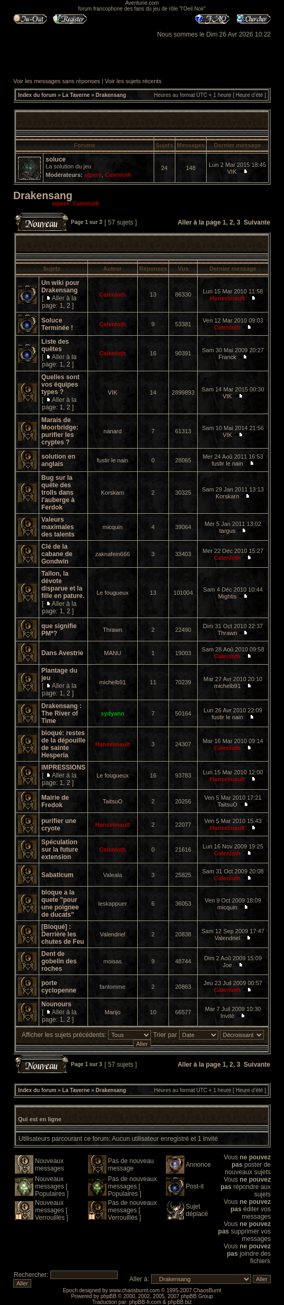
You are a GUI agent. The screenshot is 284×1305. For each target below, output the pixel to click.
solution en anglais (58, 460)
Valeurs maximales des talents (58, 527)
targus (227, 531)
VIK (232, 171)
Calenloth (118, 175)
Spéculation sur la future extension (59, 849)
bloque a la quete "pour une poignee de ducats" (60, 903)
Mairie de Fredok (55, 801)
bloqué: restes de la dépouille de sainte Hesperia (63, 744)
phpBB (109, 1296)
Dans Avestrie (62, 653)
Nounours (56, 1004)
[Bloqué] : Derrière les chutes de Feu (62, 934)
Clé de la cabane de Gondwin (57, 554)
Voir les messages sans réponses (56, 81)
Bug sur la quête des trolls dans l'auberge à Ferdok (58, 492)
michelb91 (112, 682)
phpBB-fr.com (145, 1302)
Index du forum (37, 95)
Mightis (227, 596)
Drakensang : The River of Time (61, 713)
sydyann (113, 713)
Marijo (112, 1012)
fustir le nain (112, 460)
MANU (112, 653)
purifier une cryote (58, 824)
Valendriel (112, 934)
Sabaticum (57, 875)
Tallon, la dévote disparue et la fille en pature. (62, 585)
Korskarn (112, 492)
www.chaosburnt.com (134, 1290)
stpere (93, 175)
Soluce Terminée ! (57, 324)
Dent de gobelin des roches (59, 961)
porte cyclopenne (58, 986)
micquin (113, 527)
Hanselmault (227, 298)
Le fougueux (112, 592)
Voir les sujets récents (133, 81)
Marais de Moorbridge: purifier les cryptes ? (59, 431)
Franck (227, 357)
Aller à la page (199, 222)
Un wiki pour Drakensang (60, 286)
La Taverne (76, 95)
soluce (56, 159)
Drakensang (111, 95)
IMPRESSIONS (63, 767)
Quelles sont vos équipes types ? (60, 384)
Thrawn (112, 630)
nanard (112, 431)
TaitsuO (112, 801)
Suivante (257, 222)
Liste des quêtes (55, 345)
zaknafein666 (112, 554)
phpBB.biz (179, 1302)
